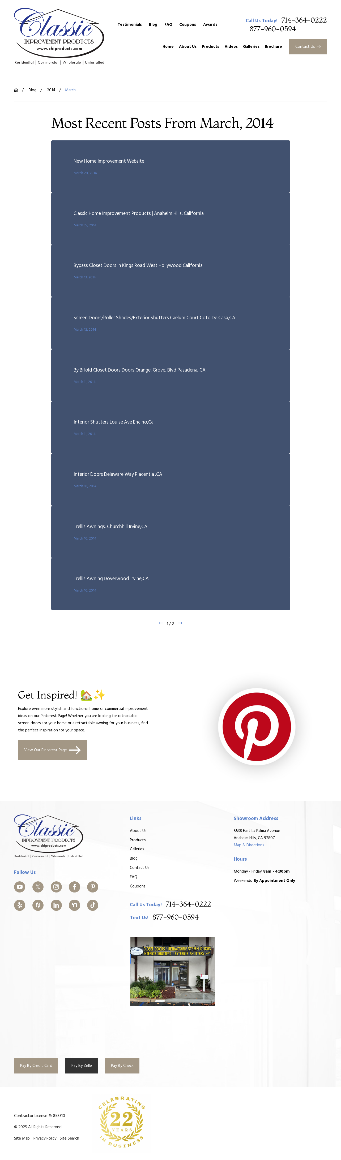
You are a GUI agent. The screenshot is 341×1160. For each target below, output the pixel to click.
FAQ (168, 24)
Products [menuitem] (210, 47)
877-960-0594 (273, 29)
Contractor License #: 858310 (39, 1116)
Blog (153, 24)
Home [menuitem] (168, 47)
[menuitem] (22, 1138)
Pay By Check (122, 1066)
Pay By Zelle (81, 1066)
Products (138, 840)
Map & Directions (249, 845)
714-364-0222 (304, 20)
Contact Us (308, 47)
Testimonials (130, 24)
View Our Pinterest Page (52, 750)
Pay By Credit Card (36, 1066)
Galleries (137, 849)
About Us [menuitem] (188, 47)
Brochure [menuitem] (273, 47)
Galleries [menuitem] (251, 47)
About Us (138, 831)
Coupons (187, 24)
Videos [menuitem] (231, 47)
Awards (210, 24)
